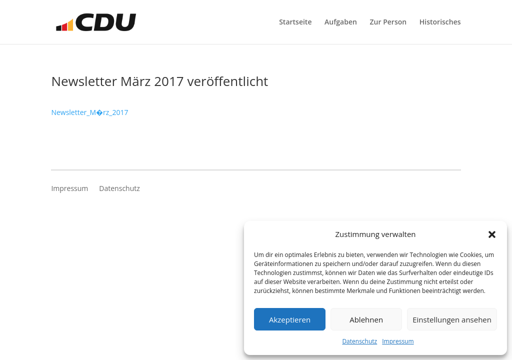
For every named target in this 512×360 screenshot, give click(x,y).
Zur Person (388, 22)
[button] (492, 235)
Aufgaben (340, 22)
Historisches (440, 22)
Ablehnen (366, 319)
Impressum (398, 341)
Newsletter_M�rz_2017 (89, 112)
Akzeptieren (289, 319)
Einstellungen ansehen (452, 319)
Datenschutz (359, 341)
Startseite (295, 22)
